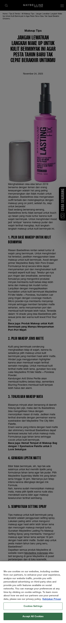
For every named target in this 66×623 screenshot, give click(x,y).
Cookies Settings (33, 609)
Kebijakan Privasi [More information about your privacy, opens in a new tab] (51, 602)
